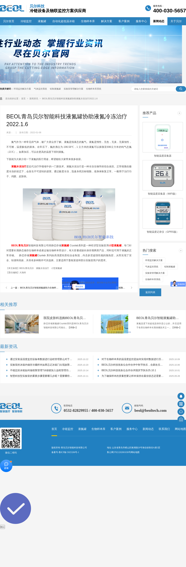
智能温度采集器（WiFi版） (163, 193)
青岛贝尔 (23, 245)
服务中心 (141, 21)
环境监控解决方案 (22, 89)
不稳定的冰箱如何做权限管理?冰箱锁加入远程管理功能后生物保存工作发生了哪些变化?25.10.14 (41, 370)
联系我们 (164, 429)
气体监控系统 (40, 89)
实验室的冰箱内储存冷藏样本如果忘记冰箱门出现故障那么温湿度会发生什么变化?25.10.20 (41, 364)
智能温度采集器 (162, 155)
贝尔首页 (8, 21)
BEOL (14, 245)
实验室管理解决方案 (73, 89)
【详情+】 (73, 327)
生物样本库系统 (93, 89)
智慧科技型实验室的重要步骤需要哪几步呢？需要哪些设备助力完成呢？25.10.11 (41, 376)
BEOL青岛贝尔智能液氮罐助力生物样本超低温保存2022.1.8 (40, 287)
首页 (23, 98)
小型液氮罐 (115, 245)
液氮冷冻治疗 (18, 166)
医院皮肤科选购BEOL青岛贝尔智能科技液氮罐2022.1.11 (66, 318)
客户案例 (124, 21)
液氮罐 (42, 21)
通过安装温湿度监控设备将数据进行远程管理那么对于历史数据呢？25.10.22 (41, 359)
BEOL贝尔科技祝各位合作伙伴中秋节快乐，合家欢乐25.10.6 (133, 364)
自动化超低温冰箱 (63, 21)
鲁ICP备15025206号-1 (69, 452)
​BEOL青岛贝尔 (26, 268)
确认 (2, 527)
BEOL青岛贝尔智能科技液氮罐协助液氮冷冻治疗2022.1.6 (69, 98)
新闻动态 (158, 21)
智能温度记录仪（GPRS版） (163, 232)
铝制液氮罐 (55, 89)
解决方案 (106, 21)
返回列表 (150, 292)
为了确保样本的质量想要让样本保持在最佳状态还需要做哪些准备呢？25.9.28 (133, 376)
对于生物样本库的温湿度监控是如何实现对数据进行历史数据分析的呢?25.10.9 (133, 359)
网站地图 (180, 429)
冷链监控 (26, 21)
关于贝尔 (176, 21)
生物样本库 (88, 21)
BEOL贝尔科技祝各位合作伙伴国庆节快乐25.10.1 (129, 370)
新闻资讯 (34, 98)
